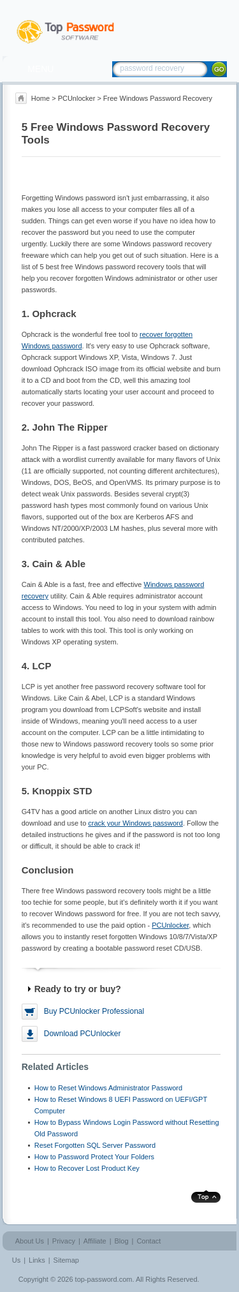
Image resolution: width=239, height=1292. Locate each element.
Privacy (63, 1241)
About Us (29, 1241)
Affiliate (94, 1241)
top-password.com (104, 1279)
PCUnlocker (77, 98)
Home (40, 98)
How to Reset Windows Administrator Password (108, 1088)
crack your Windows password (135, 823)
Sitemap (66, 1260)
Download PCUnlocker (82, 1033)
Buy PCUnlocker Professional (94, 1011)
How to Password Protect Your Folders (94, 1157)
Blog (122, 1241)
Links (37, 1260)
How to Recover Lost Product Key (87, 1168)
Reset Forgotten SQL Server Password (95, 1145)
